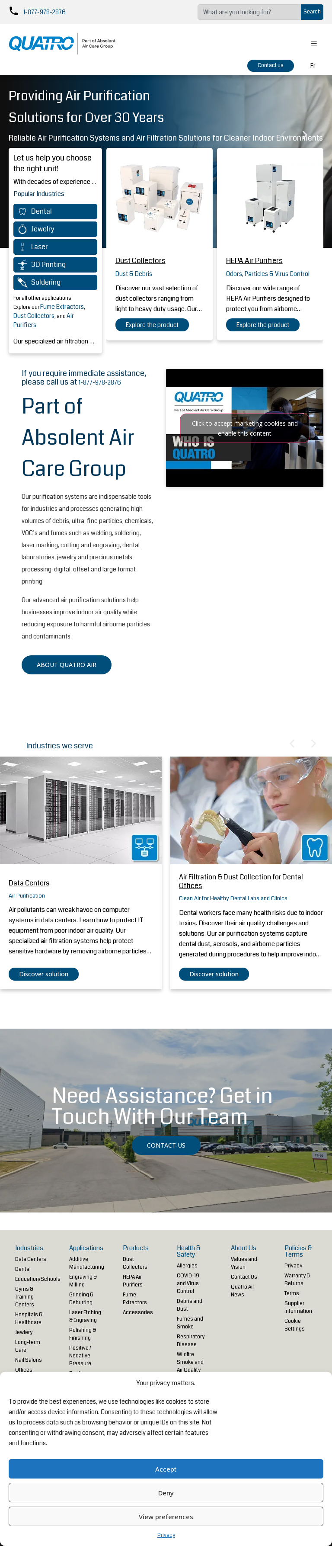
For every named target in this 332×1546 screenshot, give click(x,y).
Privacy (166, 1535)
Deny (166, 1492)
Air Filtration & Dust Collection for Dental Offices (241, 881)
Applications (86, 1248)
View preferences (166, 1516)
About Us (243, 1248)
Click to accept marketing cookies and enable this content (245, 428)
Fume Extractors (62, 306)
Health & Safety (189, 1251)
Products (136, 1248)
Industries (29, 1248)
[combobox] (249, 12)
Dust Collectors (33, 315)
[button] (283, 135)
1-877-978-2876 (44, 12)
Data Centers (29, 883)
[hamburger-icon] (313, 43)
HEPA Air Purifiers (254, 260)
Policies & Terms (298, 1251)
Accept (166, 1469)
